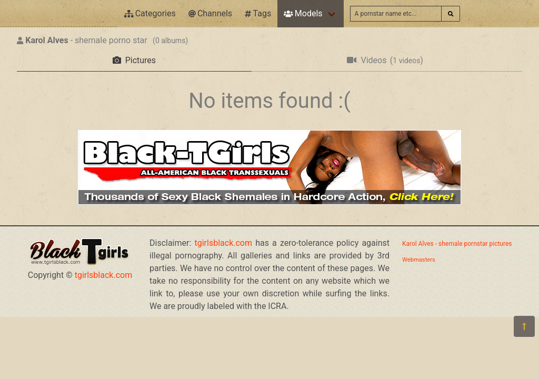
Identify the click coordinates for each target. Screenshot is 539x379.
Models (303, 13)
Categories (150, 13)
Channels (210, 13)
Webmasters (418, 259)
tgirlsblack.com (104, 275)
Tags (258, 13)
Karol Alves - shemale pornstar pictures (457, 243)
